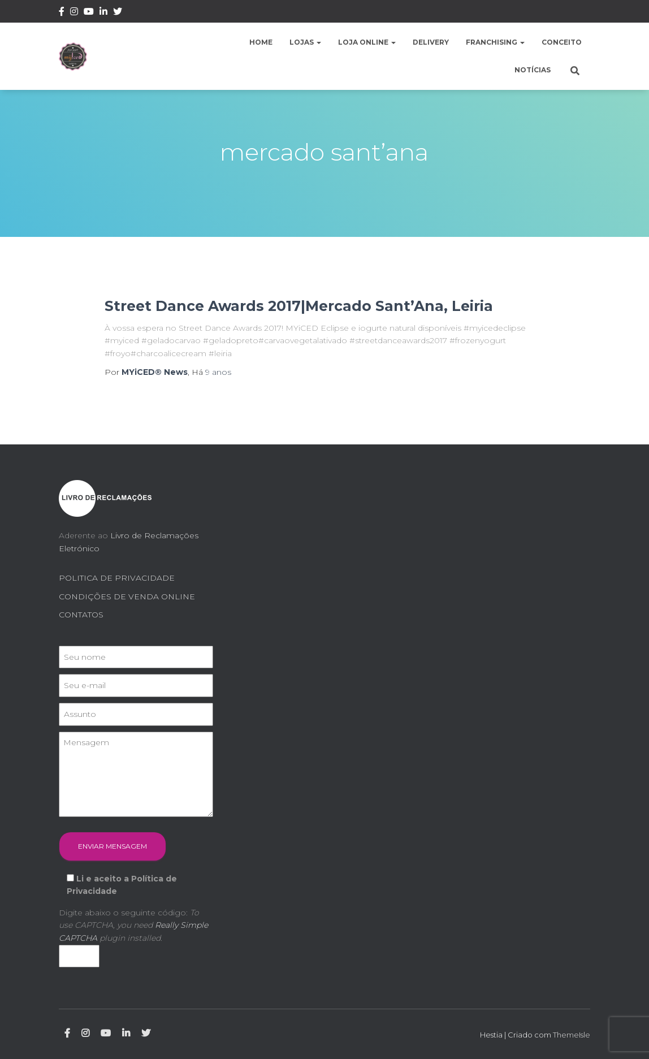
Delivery (431, 42)
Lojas (305, 42)
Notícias (532, 70)
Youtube (89, 13)
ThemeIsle (571, 1034)
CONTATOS (81, 615)
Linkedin (103, 13)
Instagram (74, 13)
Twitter (117, 13)
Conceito (562, 42)
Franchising (495, 42)
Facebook (61, 13)
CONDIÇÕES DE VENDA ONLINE (127, 596)
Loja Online (367, 42)
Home (260, 42)
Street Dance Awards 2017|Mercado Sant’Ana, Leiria (299, 305)
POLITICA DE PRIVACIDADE (117, 578)
